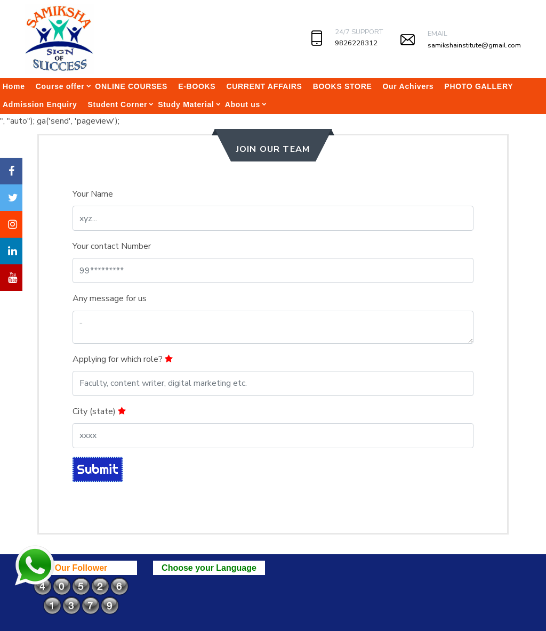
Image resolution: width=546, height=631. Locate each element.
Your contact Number (112, 246)
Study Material (186, 104)
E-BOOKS (196, 86)
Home (14, 86)
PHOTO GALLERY (478, 86)
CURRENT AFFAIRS (264, 86)
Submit (97, 469)
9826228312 (356, 43)
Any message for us (110, 298)
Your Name (93, 194)
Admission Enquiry (40, 104)
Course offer (60, 86)
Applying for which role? (123, 359)
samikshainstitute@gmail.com (474, 45)
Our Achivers (408, 86)
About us (242, 104)
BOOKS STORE (342, 86)
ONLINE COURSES (131, 86)
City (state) (99, 411)
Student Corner (117, 104)
